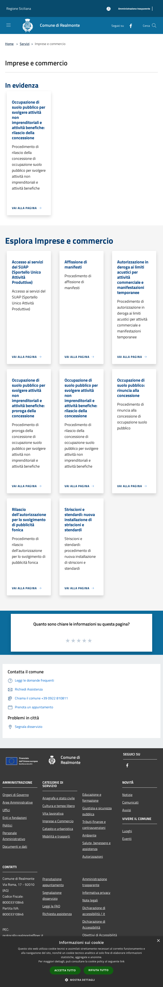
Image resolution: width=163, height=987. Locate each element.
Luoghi (127, 831)
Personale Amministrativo (14, 835)
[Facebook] (129, 25)
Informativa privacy (96, 892)
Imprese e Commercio (57, 821)
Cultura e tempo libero (58, 805)
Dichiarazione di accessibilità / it (93, 910)
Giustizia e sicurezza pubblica (97, 811)
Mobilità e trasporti (56, 836)
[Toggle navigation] (8, 25)
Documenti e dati (15, 846)
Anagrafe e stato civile (58, 798)
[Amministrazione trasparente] (134, 9)
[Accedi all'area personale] (108, 8)
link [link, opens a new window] (122, 961)
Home (9, 43)
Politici (7, 825)
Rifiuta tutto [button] (99, 970)
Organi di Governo (16, 794)
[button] (81, 980)
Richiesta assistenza (57, 913)
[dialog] (81, 961)
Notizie (127, 794)
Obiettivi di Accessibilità (99, 935)
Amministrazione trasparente (94, 881)
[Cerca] (154, 25)
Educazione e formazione (91, 797)
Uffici (6, 810)
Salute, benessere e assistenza (96, 845)
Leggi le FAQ (51, 906)
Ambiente (89, 835)
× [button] (158, 940)
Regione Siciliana (18, 8)
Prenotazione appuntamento (53, 881)
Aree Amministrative (18, 802)
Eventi (127, 838)
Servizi (25, 43)
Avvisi (126, 810)
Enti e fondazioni (15, 817)
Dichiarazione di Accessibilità (93, 924)
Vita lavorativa (52, 813)
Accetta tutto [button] (65, 970)
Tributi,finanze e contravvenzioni (94, 824)
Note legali (90, 900)
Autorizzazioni (92, 856)
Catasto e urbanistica (57, 828)
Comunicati (130, 802)
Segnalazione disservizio (52, 895)
